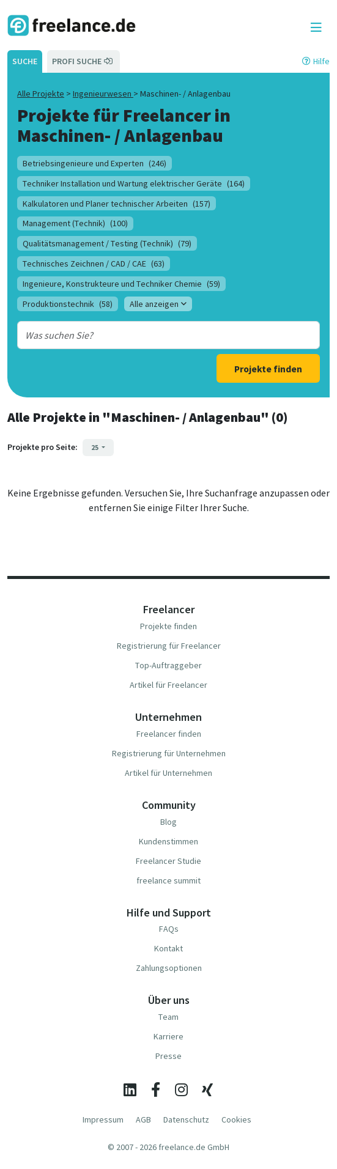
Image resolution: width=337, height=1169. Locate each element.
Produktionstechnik (68, 303)
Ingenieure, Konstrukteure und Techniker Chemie (121, 283)
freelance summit (168, 880)
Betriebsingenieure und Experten (94, 163)
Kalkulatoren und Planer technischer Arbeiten (116, 203)
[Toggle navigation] (316, 27)
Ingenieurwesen (103, 93)
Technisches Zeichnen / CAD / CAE (94, 263)
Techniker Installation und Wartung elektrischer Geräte (134, 183)
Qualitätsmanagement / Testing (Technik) (107, 243)
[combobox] (156, 335)
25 (95, 447)
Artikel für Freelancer (168, 684)
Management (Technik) (75, 223)
